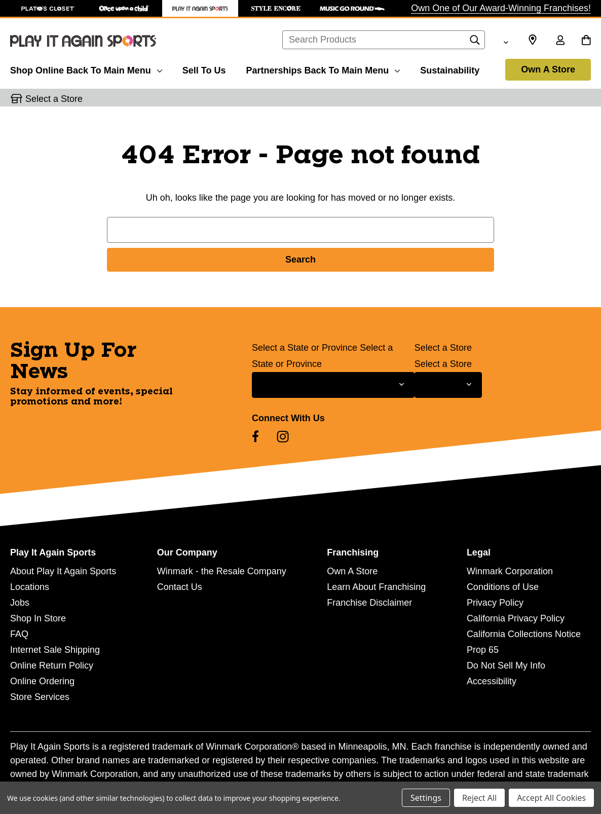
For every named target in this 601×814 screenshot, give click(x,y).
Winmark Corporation (510, 571)
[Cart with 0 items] (586, 41)
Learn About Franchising (376, 587)
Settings (425, 797)
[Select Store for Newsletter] (448, 385)
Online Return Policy (51, 665)
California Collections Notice (524, 634)
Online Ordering (42, 681)
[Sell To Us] (204, 69)
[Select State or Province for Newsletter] (333, 385)
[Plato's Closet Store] (48, 8)
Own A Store (548, 69)
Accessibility (491, 681)
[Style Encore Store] (276, 8)
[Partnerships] (323, 69)
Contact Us (179, 587)
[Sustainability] (450, 69)
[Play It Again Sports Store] (200, 8)
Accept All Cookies (551, 797)
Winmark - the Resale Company (221, 571)
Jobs (19, 603)
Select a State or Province (304, 348)
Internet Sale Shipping (55, 650)
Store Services (39, 697)
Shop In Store (38, 618)
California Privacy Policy (516, 618)
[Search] (475, 42)
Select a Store (443, 348)
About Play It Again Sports (63, 571)
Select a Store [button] (54, 99)
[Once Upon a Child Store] (124, 8)
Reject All (479, 797)
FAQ (19, 634)
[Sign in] (560, 41)
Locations (29, 587)
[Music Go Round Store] (352, 8)
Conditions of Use (503, 587)
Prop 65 (483, 650)
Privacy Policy (495, 603)
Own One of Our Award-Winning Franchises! (501, 8)
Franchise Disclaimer (369, 603)
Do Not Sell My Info (506, 665)
